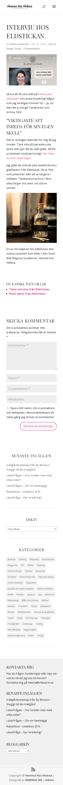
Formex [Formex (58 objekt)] (28, 571)
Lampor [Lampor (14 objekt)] (31, 594)
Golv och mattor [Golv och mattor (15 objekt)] (46, 576)
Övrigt (17, 48)
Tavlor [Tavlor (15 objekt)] (11, 618)
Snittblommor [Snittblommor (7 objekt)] (24, 612)
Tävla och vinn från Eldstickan (29, 289)
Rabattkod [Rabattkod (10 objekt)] (45, 606)
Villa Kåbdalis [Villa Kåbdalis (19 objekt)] (14, 629)
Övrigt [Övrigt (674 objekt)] (40, 635)
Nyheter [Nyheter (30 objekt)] (11, 606)
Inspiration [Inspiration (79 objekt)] (31, 582)
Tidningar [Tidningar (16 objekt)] (45, 618)
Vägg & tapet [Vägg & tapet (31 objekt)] (30, 629)
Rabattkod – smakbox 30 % (23, 492)
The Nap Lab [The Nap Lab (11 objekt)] (32, 618)
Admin (49, 780)
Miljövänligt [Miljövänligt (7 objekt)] (13, 600)
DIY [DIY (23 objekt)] (22, 565)
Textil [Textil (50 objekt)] (19, 618)
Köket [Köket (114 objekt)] (10, 594)
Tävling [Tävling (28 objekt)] (39, 623)
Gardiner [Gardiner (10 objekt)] (12, 576)
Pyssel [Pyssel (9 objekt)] (34, 606)
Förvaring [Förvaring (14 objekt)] (40, 571)
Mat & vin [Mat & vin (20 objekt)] (49, 594)
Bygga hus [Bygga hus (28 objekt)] (12, 565)
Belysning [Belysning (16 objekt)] (34, 559)
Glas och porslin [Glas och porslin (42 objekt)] (27, 576)
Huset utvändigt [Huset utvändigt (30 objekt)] (15, 582)
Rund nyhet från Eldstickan (27, 293)
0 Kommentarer (32, 48)
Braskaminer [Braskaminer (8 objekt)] (48, 559)
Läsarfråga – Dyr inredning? (24, 497)
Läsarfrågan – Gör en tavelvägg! (26, 486)
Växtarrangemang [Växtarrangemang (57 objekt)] (16, 635)
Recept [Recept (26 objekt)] (11, 612)
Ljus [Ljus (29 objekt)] (40, 594)
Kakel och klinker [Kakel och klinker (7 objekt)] (45, 588)
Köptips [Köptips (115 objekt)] (20, 594)
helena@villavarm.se (40, 682)
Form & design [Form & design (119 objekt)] (15, 571)
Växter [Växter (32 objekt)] (31, 635)
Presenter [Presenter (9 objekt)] (23, 606)
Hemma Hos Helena (38, 775)
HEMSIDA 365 (33, 780)
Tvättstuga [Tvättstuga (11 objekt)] (27, 623)
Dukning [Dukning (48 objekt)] (41, 565)
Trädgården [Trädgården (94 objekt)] (13, 623)
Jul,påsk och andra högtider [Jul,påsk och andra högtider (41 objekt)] (21, 588)
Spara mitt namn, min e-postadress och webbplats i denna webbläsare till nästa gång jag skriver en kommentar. (30, 412)
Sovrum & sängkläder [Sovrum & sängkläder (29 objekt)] (44, 612)
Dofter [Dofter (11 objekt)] (30, 565)
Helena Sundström (19, 44)
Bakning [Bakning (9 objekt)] (22, 559)
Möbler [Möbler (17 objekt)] (45, 600)
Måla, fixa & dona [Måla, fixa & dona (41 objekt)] (30, 600)
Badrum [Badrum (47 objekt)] (11, 559)
